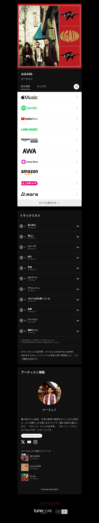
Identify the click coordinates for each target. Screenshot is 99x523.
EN (58, 511)
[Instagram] (35, 443)
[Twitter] (23, 443)
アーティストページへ (31, 436)
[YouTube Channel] (29, 442)
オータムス (27, 78)
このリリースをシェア (49, 504)
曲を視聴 (25, 86)
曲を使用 (41, 86)
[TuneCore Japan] (43, 513)
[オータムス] (49, 393)
